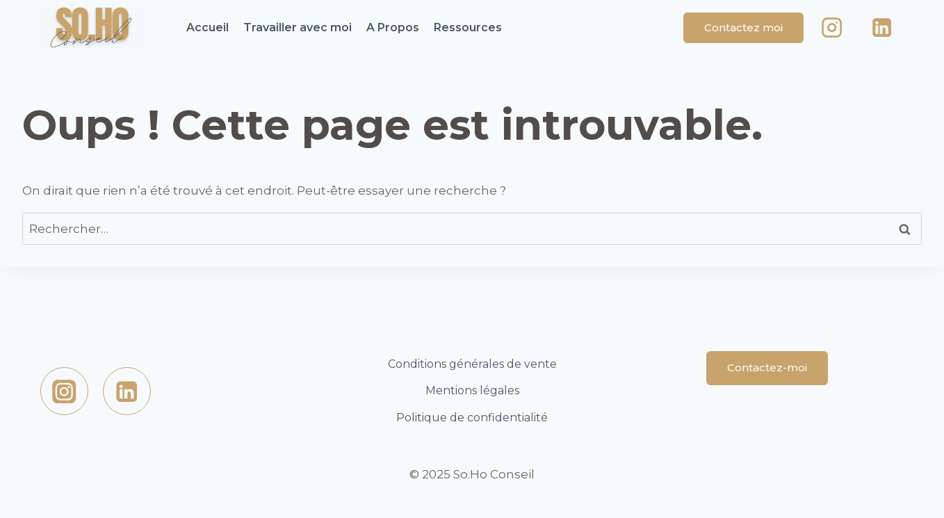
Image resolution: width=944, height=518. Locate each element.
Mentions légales (472, 390)
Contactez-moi (767, 367)
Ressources (468, 27)
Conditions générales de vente (472, 364)
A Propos (392, 27)
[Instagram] (832, 28)
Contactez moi (743, 27)
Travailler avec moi (297, 27)
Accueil (207, 27)
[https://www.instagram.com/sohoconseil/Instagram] (64, 391)
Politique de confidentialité (472, 417)
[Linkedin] (882, 28)
